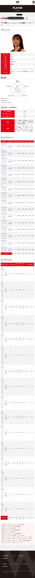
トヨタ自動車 (6, 274)
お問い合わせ (25, 563)
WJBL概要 (5, 555)
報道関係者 (5, 566)
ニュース (13, 555)
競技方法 (21, 555)
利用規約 (5, 563)
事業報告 (5, 558)
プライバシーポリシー (14, 563)
